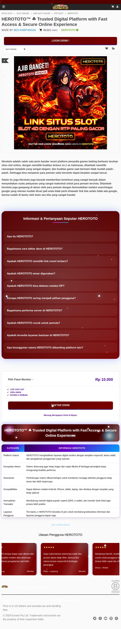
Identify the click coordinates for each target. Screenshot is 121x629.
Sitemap (77, 600)
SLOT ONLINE (23, 13)
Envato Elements (12, 600)
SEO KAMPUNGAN (25, 30)
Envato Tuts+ (50, 600)
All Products (64, 600)
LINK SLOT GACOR (41, 13)
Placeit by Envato (32, 600)
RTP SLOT (58, 13)
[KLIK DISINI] (60, 41)
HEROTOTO (72, 13)
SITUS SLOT (7, 13)
